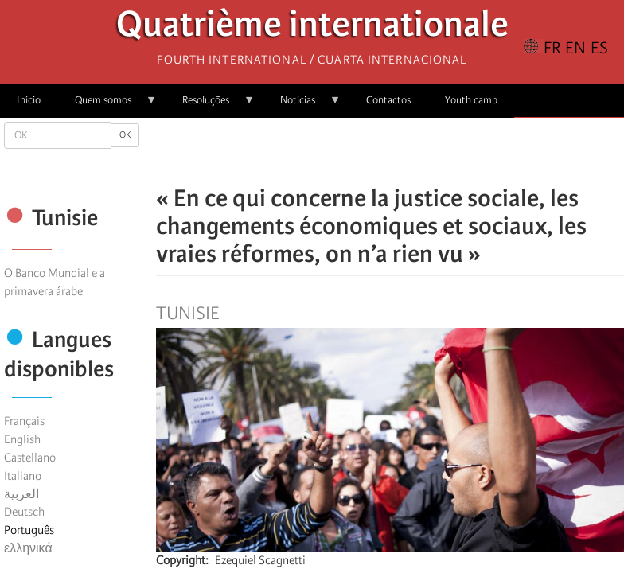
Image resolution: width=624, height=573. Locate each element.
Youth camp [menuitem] (471, 100)
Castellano (30, 457)
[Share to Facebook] (345, 151)
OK (125, 135)
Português (29, 530)
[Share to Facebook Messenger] (390, 151)
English (22, 439)
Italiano (22, 476)
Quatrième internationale (312, 28)
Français (24, 421)
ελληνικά (28, 548)
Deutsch (24, 512)
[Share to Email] (412, 151)
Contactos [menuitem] (388, 100)
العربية (21, 494)
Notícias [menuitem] (302, 105)
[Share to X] (368, 151)
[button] (435, 151)
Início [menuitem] (29, 100)
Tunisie (187, 313)
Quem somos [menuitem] (107, 105)
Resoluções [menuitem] (210, 105)
